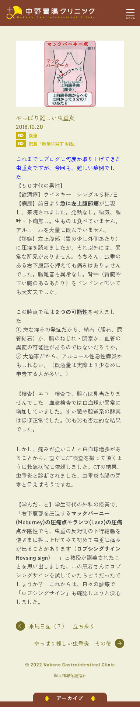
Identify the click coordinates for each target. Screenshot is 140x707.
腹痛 (33, 135)
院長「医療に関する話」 (53, 143)
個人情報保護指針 (70, 675)
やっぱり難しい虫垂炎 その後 (72, 643)
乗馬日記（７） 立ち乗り (62, 626)
